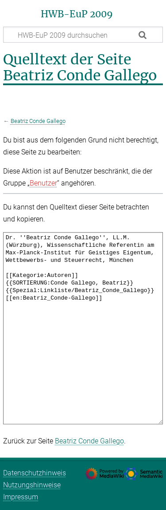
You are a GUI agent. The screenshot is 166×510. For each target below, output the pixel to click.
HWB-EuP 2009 (77, 14)
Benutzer (43, 183)
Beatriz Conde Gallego (38, 121)
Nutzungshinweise (32, 485)
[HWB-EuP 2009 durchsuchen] (83, 34)
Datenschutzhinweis (34, 473)
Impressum (20, 497)
